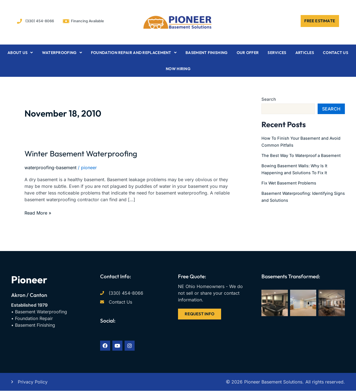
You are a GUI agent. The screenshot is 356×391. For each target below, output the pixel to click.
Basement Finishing (207, 52)
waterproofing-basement (50, 167)
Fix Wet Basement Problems (290, 188)
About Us (20, 52)
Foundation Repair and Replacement (134, 52)
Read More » (37, 213)
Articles (304, 52)
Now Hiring (178, 68)
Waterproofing (62, 52)
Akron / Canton (29, 295)
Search (268, 99)
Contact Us (335, 52)
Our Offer (248, 52)
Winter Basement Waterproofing (96, 152)
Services (277, 52)
